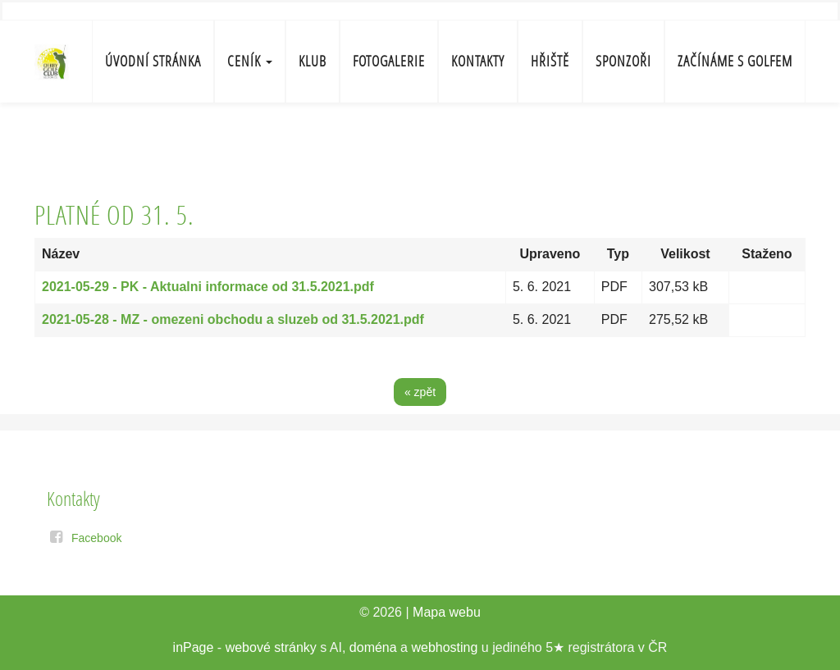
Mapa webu (447, 612)
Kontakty (477, 61)
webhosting (444, 647)
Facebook (96, 538)
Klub (312, 61)
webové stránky (271, 647)
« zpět (420, 392)
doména (373, 647)
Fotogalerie (389, 61)
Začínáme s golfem (735, 61)
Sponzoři (623, 61)
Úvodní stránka (153, 61)
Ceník (249, 61)
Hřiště (550, 61)
